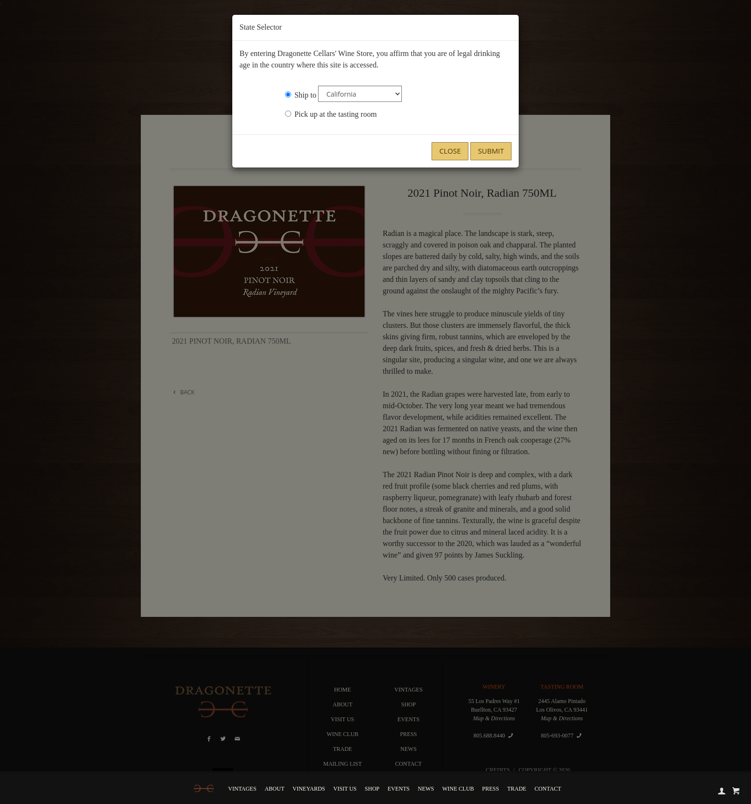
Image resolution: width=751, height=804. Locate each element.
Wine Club (458, 788)
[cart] (736, 790)
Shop (372, 788)
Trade (516, 788)
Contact (548, 788)
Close (450, 151)
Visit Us (345, 788)
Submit (491, 151)
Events (398, 788)
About (274, 788)
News (426, 788)
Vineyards (309, 788)
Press (490, 788)
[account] (722, 790)
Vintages (242, 788)
